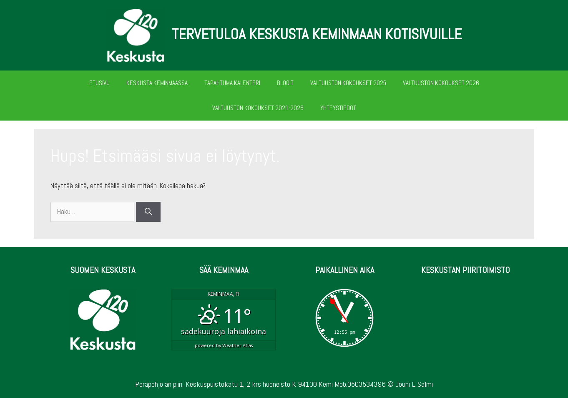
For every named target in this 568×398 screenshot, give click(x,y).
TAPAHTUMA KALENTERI (232, 83)
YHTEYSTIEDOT (338, 108)
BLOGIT (285, 83)
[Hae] (148, 212)
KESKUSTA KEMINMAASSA (157, 83)
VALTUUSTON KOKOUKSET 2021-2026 (258, 108)
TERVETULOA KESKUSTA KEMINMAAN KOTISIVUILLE (317, 34)
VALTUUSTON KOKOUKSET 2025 (348, 83)
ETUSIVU (99, 83)
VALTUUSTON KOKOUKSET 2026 (441, 83)
